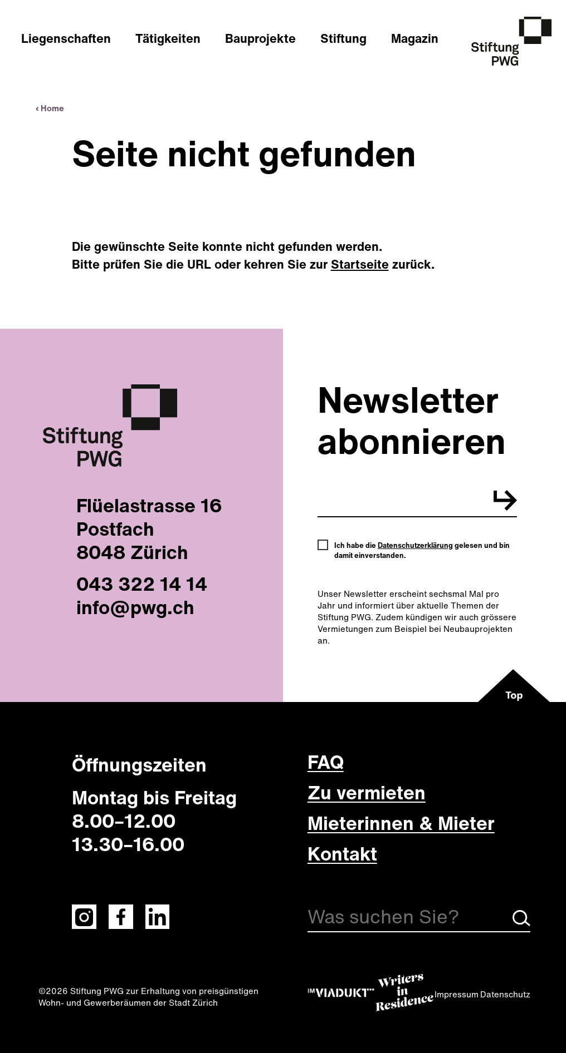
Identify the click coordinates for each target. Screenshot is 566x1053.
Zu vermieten (367, 792)
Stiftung (343, 38)
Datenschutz (505, 994)
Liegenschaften (66, 38)
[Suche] (419, 918)
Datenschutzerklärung (415, 545)
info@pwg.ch (135, 607)
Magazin (414, 38)
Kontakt (342, 853)
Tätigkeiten (168, 38)
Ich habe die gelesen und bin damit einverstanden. (422, 551)
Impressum (457, 994)
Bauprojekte (260, 38)
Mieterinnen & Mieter (401, 823)
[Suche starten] (521, 923)
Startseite (360, 264)
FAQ (326, 761)
